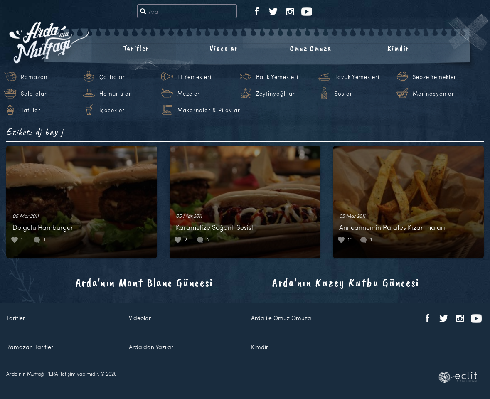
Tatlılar (31, 110)
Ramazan (34, 77)
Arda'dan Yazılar (151, 347)
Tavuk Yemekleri (357, 77)
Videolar (223, 48)
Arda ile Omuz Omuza (281, 318)
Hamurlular (115, 93)
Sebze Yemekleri (435, 77)
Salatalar (34, 93)
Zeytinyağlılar (275, 93)
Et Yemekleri (194, 77)
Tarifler (136, 48)
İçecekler (112, 110)
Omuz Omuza (311, 48)
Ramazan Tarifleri (30, 347)
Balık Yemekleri (277, 77)
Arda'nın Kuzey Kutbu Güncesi (345, 282)
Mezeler (188, 93)
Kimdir (398, 48)
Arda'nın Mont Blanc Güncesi (144, 282)
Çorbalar (112, 77)
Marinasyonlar (433, 93)
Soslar (343, 93)
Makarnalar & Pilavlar (208, 110)
